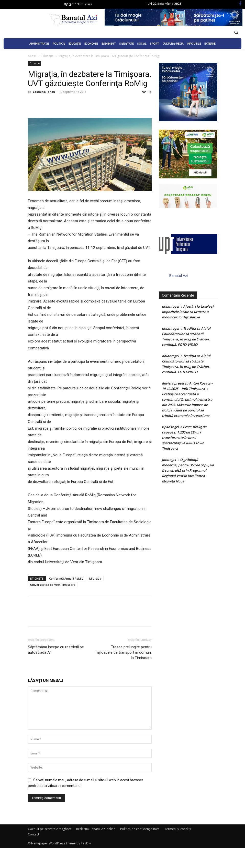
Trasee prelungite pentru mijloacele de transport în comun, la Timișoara (124, 652)
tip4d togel (170, 427)
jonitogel (169, 459)
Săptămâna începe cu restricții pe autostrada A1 (56, 650)
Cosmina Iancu (44, 92)
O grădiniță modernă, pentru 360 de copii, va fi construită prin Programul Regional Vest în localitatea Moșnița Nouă (188, 470)
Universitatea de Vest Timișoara (52, 585)
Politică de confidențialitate (140, 829)
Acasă (32, 56)
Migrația (95, 578)
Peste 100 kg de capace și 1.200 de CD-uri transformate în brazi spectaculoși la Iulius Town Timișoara (184, 438)
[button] (236, 32)
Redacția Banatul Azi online (95, 829)
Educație (47, 56)
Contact (33, 834)
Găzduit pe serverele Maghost (49, 829)
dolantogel (170, 306)
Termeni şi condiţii (177, 829)
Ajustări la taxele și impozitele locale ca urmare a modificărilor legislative (188, 311)
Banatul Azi (178, 275)
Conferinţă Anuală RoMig (66, 578)
